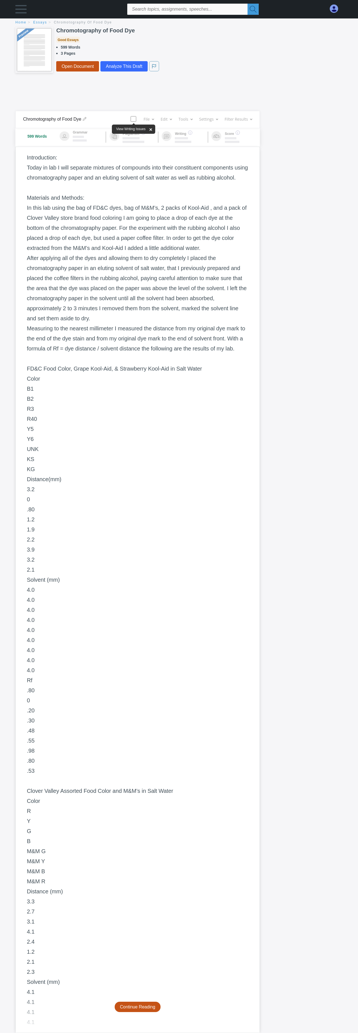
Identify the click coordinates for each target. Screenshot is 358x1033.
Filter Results (238, 119)
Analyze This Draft (124, 66)
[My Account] (336, 8)
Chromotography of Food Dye (83, 22)
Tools (185, 119)
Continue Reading (138, 1007)
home (20, 22)
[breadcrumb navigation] (179, 23)
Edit (166, 119)
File (148, 119)
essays (40, 22)
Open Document (78, 66)
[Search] (253, 9)
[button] (21, 10)
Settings (208, 119)
